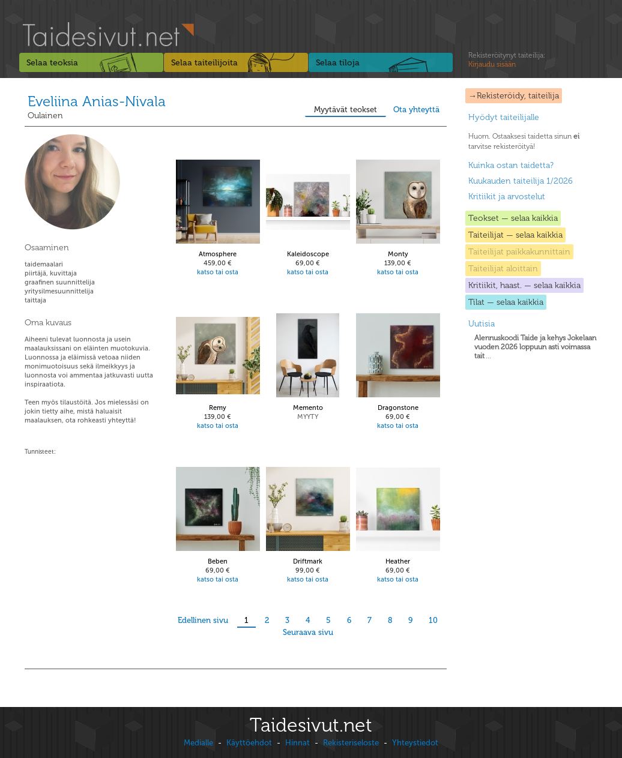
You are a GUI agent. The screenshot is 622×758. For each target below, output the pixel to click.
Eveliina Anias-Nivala (97, 101)
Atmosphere (218, 254)
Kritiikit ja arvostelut (506, 196)
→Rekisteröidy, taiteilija (513, 96)
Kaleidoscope (308, 254)
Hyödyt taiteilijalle (503, 117)
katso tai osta (217, 272)
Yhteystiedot (415, 742)
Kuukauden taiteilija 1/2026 (520, 181)
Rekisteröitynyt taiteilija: (506, 60)
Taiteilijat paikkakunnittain (519, 252)
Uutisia (481, 324)
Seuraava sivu (308, 632)
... (535, 347)
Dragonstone (398, 408)
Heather (397, 561)
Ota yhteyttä (416, 109)
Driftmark (307, 561)
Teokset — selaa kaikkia (513, 218)
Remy (217, 408)
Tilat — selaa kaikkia (505, 302)
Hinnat (297, 742)
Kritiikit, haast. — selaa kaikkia (524, 285)
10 (433, 620)
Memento (308, 408)
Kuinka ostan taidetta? (511, 165)
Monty (398, 254)
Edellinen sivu (203, 620)
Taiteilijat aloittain (503, 268)
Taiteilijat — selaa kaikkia (515, 235)
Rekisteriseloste (351, 742)
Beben (218, 561)
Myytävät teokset (345, 109)
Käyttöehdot (249, 742)
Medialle (198, 742)
